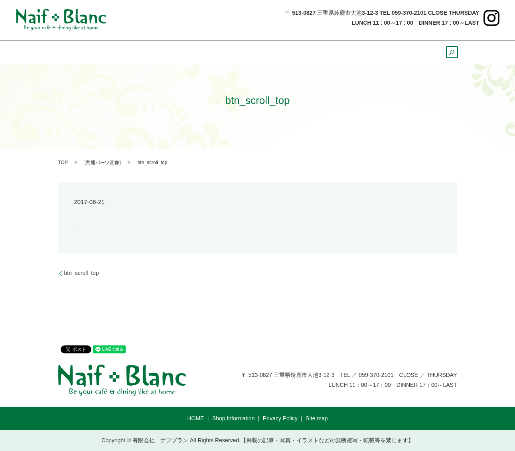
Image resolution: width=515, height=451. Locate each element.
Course (411, 52)
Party (376, 52)
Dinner (218, 52)
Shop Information (233, 418)
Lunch (183, 52)
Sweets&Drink (267, 52)
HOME (77, 52)
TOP (63, 162)
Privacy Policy (280, 418)
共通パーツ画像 (102, 162)
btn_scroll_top (81, 273)
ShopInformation (130, 52)
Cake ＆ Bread (329, 52)
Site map (317, 418)
